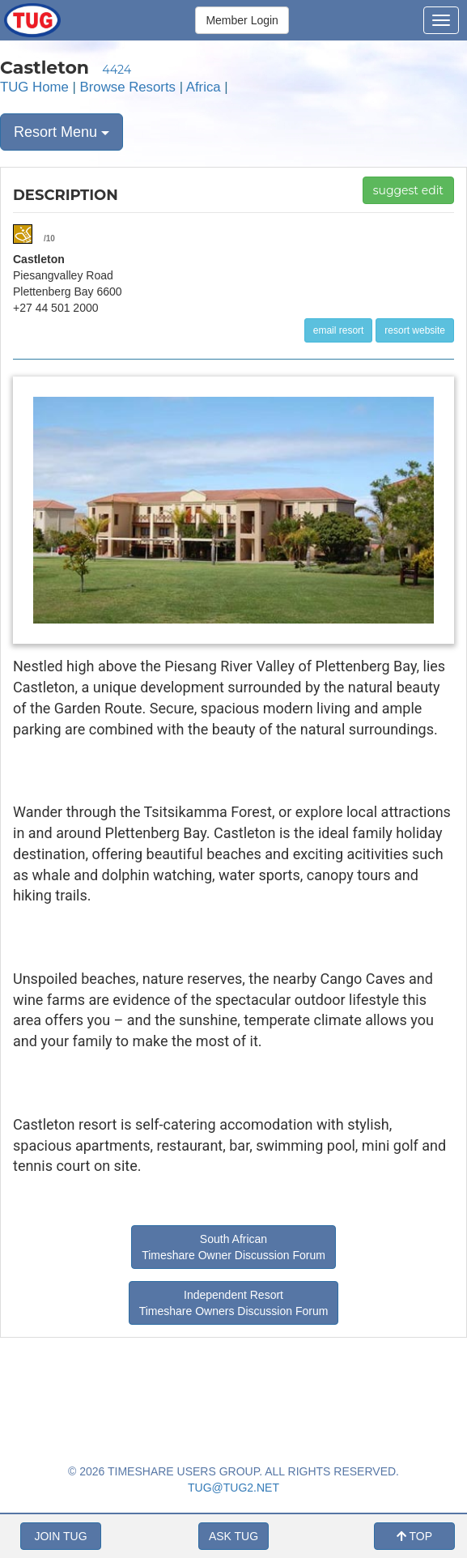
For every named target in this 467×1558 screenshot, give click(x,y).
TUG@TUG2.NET (233, 1487)
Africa (203, 87)
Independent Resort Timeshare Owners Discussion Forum (234, 1302)
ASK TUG (233, 1536)
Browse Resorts (128, 87)
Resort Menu (61, 132)
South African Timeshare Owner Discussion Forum (233, 1247)
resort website (414, 330)
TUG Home (34, 87)
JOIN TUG (60, 1536)
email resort (338, 330)
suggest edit (408, 190)
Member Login (242, 20)
